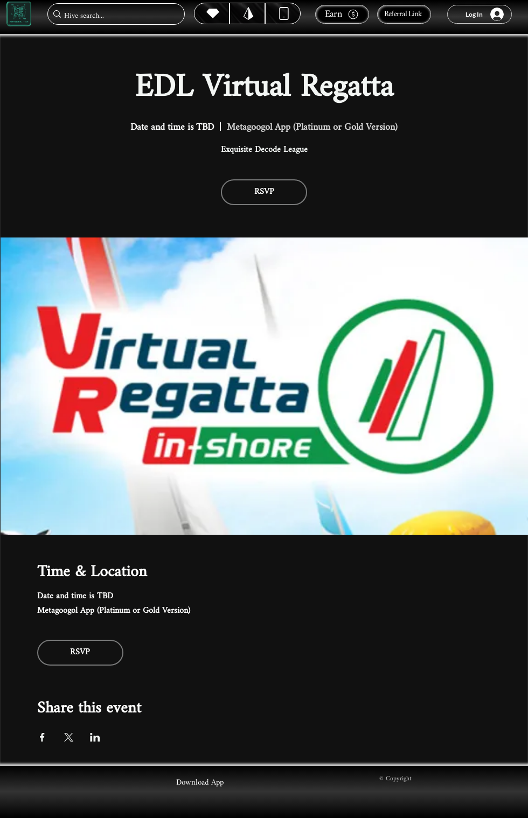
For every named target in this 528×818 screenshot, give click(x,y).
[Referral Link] (404, 14)
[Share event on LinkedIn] (95, 737)
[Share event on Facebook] (42, 737)
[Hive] (212, 13)
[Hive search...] (113, 16)
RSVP (264, 192)
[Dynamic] (283, 13)
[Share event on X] (69, 737)
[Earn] (342, 14)
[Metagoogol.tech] (18, 14)
